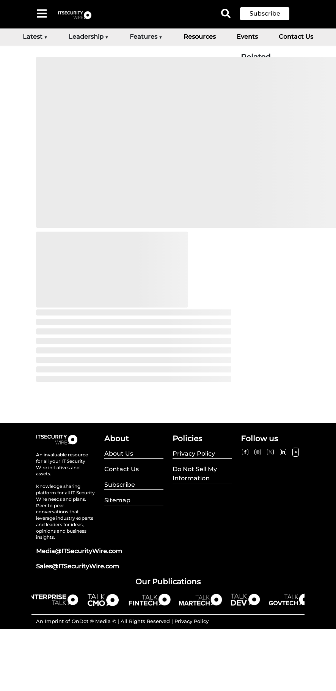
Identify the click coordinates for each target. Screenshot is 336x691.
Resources (200, 36)
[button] (270, 13)
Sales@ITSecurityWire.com (77, 566)
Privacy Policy (191, 621)
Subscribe (265, 13)
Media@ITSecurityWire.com (79, 551)
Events (247, 36)
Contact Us (296, 36)
